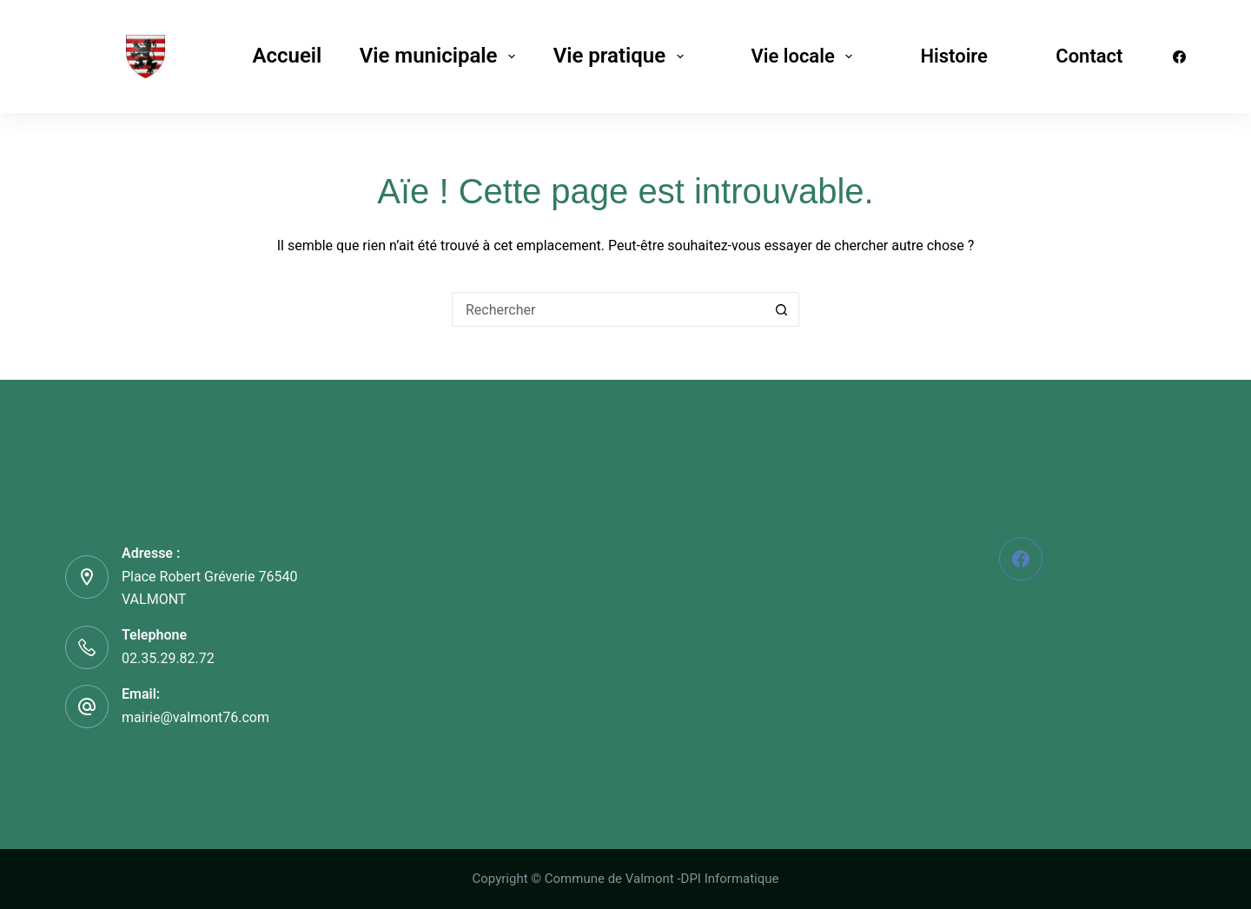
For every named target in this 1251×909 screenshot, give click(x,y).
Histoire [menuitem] (953, 56)
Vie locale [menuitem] (805, 56)
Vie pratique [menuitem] (622, 55)
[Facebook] (1179, 56)
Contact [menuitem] (1089, 56)
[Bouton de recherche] (781, 309)
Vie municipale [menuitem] (441, 55)
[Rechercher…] (608, 309)
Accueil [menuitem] (286, 55)
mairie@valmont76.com (195, 717)
